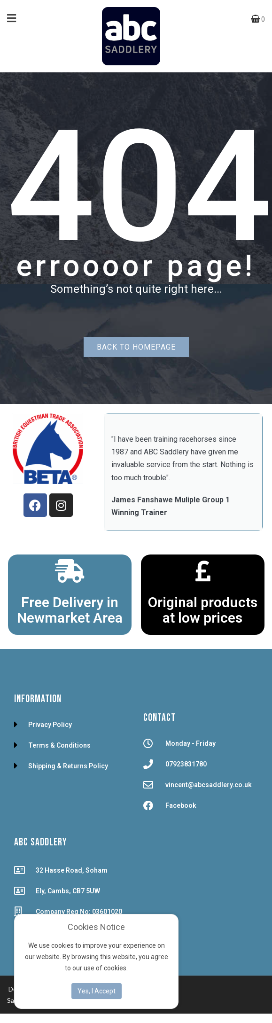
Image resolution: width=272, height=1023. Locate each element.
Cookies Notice (96, 927)
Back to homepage (136, 347)
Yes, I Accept (97, 991)
